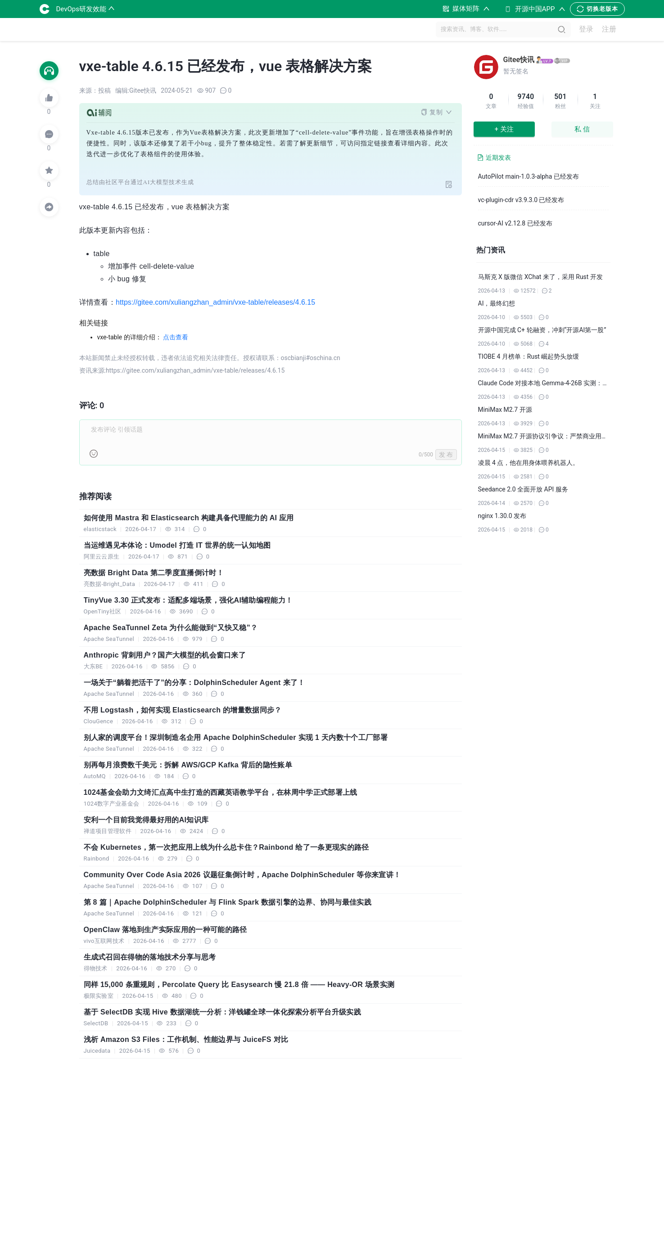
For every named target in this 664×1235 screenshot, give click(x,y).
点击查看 (175, 337)
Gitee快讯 (519, 59)
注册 (609, 29)
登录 (586, 29)
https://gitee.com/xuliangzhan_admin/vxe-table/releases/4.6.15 (215, 302)
